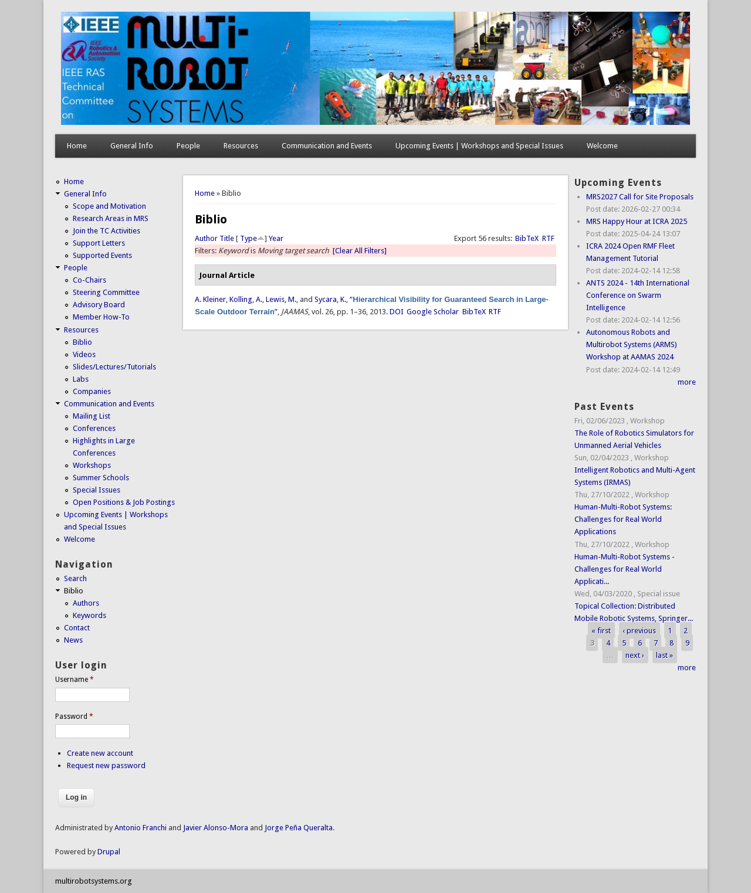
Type (248, 238)
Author (206, 238)
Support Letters (99, 243)
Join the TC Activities (106, 230)
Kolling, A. (245, 299)
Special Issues (96, 489)
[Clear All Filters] (360, 250)
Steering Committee (106, 292)
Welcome (602, 145)
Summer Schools (101, 477)
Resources (241, 145)
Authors (86, 603)
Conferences (94, 428)
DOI (397, 311)
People (188, 145)
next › (634, 655)
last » (664, 655)
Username (74, 679)
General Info (131, 145)
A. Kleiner (210, 299)
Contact (77, 627)
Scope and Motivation (109, 206)
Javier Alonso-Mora (214, 827)
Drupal (108, 851)
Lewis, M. (281, 299)
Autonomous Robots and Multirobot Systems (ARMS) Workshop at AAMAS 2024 (631, 344)
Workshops (92, 465)
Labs (81, 379)
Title (226, 238)
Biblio (82, 342)
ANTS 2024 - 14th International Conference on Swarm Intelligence (637, 295)
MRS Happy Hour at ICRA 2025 (636, 221)
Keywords (89, 615)
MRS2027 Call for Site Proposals (640, 196)
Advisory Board (99, 304)
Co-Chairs (89, 280)
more (687, 382)
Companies (92, 391)
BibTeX (527, 238)
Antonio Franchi (140, 827)
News (73, 640)
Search (75, 578)
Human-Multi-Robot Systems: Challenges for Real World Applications (623, 519)
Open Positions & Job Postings (124, 502)
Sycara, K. (330, 299)
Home (77, 145)
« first (601, 630)
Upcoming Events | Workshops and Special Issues (479, 145)
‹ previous (639, 630)
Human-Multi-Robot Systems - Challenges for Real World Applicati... (624, 569)
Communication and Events (327, 145)
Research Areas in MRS (110, 218)
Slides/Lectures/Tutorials (114, 366)
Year (276, 238)
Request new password (106, 765)
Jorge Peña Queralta (299, 827)
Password (74, 716)
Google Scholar (433, 311)
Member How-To (101, 317)
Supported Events (102, 255)
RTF (548, 238)
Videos (84, 354)
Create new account (100, 753)
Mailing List (91, 416)
